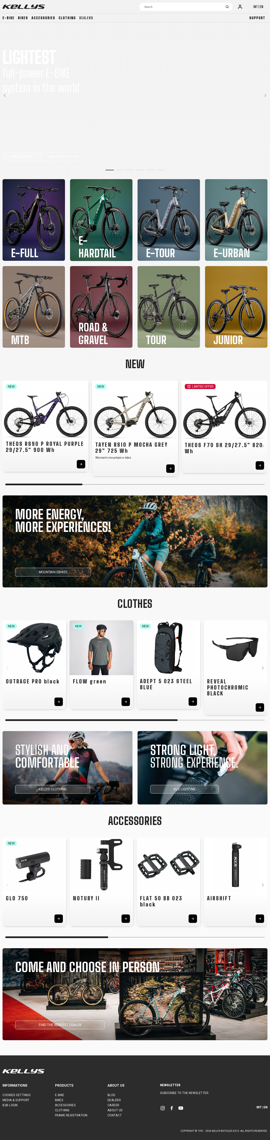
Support (257, 18)
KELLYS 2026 (21, 157)
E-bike (9, 18)
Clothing (67, 18)
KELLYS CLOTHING (53, 789)
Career (113, 1105)
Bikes (23, 18)
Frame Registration (71, 1115)
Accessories (43, 18)
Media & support (16, 1100)
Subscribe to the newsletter (184, 1093)
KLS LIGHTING (184, 789)
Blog (111, 1095)
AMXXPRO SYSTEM (64, 157)
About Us (115, 1110)
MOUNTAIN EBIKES (53, 572)
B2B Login (10, 1105)
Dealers (86, 18)
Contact (115, 1115)
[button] (4, 95)
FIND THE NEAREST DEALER (60, 1025)
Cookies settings (17, 1095)
